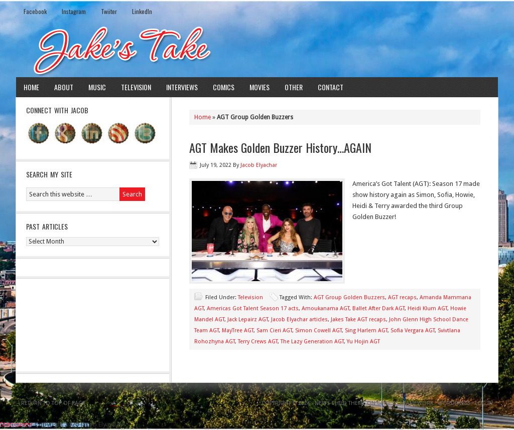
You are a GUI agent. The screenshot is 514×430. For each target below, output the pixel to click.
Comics (223, 87)
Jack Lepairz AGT (247, 319)
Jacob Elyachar (258, 165)
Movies (259, 87)
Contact (330, 87)
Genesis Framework (405, 403)
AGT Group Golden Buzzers (349, 297)
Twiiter (109, 11)
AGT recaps (402, 297)
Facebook (35, 11)
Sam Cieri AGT (274, 330)
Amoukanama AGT (325, 308)
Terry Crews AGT (258, 341)
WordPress (454, 403)
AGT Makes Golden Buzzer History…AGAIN (280, 147)
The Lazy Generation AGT (312, 341)
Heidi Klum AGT (427, 308)
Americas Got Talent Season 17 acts (253, 308)
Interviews (182, 87)
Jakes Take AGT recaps (358, 319)
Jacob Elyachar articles (299, 319)
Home (31, 87)
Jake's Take (257, 49)
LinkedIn (142, 11)
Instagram (74, 11)
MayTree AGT (237, 330)
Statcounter (16, 424)
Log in (484, 403)
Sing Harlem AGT (366, 330)
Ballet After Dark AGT (378, 308)
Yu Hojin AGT (363, 341)
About (63, 87)
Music (97, 87)
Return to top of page (53, 403)
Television (136, 87)
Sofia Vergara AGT (413, 330)
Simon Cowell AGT (318, 330)
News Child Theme (340, 403)
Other (294, 87)
